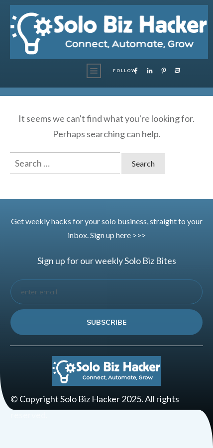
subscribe (106, 322)
